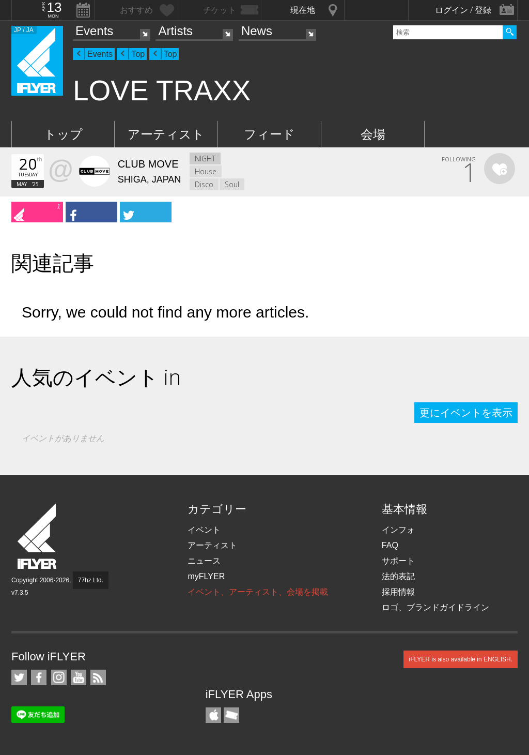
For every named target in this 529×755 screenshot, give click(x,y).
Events (94, 31)
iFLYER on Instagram (59, 677)
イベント (204, 529)
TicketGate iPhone (231, 715)
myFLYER (206, 576)
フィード (269, 134)
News (256, 31)
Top (138, 54)
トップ (63, 134)
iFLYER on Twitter (19, 677)
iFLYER (38, 536)
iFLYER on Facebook (38, 677)
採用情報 (398, 591)
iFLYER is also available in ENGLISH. (460, 659)
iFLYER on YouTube (78, 677)
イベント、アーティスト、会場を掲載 (258, 591)
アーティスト (166, 134)
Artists (175, 31)
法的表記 (398, 576)
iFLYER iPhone (213, 715)
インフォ (398, 529)
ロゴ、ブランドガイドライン (435, 607)
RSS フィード (98, 677)
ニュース (204, 560)
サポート (398, 560)
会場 (373, 134)
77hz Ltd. (90, 580)
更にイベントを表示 (465, 412)
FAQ (390, 545)
